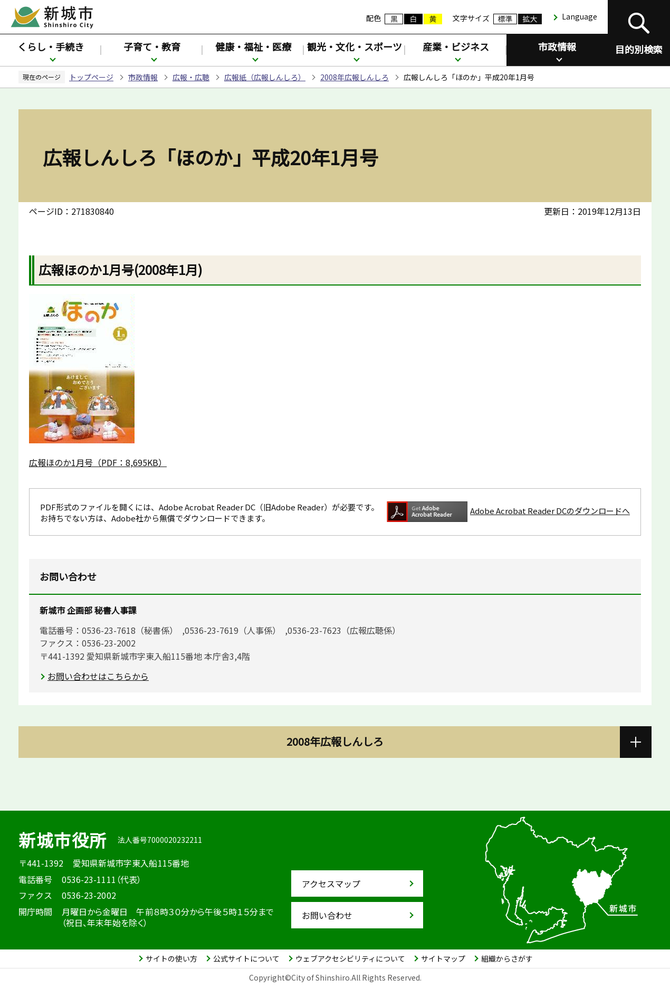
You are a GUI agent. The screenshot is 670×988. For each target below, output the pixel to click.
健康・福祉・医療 (253, 46)
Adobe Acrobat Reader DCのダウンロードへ (508, 511)
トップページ (91, 77)
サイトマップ (443, 958)
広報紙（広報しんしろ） (264, 77)
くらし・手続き (50, 46)
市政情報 (557, 46)
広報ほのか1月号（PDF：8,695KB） (98, 462)
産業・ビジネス (456, 46)
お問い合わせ (327, 915)
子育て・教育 (151, 46)
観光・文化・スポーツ (354, 46)
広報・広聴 (191, 77)
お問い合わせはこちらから (98, 676)
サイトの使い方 (171, 958)
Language (579, 16)
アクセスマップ (331, 883)
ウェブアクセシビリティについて (350, 958)
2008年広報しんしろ (354, 77)
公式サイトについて (246, 958)
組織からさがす (507, 958)
